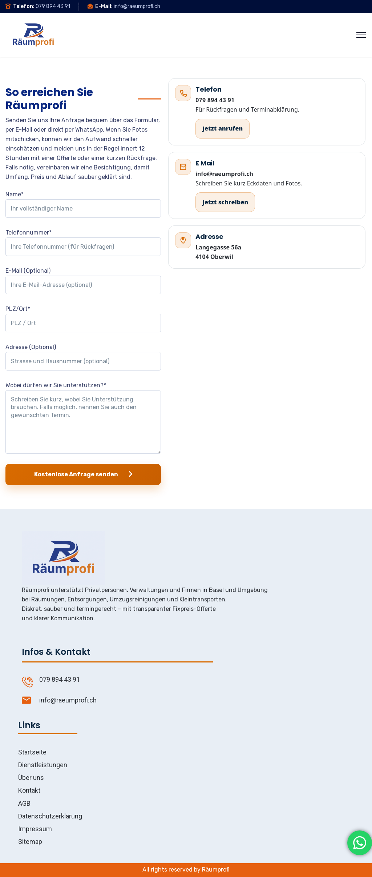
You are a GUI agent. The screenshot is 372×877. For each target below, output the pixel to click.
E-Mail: (104, 6)
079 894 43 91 (53, 6)
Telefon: (24, 6)
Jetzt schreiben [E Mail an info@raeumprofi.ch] (225, 202)
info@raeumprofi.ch (137, 6)
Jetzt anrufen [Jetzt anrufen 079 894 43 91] (222, 128)
